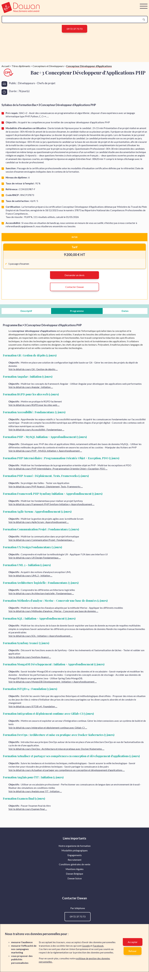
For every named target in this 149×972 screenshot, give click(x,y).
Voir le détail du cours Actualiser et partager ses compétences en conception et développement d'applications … (66, 824)
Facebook (98, 945)
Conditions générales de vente (74, 918)
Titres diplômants (21, 120)
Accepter (133, 942)
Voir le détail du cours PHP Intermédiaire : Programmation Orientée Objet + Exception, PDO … (57, 523)
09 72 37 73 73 (74, 28)
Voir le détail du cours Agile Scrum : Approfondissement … (38, 576)
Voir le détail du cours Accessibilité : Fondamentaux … (36, 484)
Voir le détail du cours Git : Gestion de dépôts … (33, 423)
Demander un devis (74, 329)
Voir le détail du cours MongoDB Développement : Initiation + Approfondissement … (52, 736)
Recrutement (74, 914)
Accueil (5, 120)
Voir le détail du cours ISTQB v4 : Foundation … (32, 760)
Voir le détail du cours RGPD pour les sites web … (34, 459)
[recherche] (72, 19)
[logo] (21, 12)
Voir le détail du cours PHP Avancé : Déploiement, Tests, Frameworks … (45, 541)
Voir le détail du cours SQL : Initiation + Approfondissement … (40, 690)
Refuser (133, 951)
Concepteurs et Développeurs (48, 120)
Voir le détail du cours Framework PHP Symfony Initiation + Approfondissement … (51, 558)
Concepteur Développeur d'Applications (89, 120)
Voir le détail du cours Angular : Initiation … (30, 441)
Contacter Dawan (74, 341)
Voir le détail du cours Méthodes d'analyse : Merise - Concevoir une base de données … (53, 665)
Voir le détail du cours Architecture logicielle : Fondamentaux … (41, 647)
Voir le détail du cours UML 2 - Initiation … (30, 630)
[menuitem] (75, 900)
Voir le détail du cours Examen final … (27, 863)
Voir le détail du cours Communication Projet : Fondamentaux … (41, 594)
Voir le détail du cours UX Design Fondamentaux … (34, 612)
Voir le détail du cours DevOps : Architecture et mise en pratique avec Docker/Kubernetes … (56, 803)
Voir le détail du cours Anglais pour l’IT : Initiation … (35, 845)
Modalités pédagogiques (74, 905)
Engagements (74, 909)
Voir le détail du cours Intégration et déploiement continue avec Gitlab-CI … (47, 782)
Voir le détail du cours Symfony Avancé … (29, 711)
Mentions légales (75, 923)
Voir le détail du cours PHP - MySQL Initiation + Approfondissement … (45, 505)
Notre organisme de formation (75, 900)
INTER (75, 291)
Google (86, 945)
